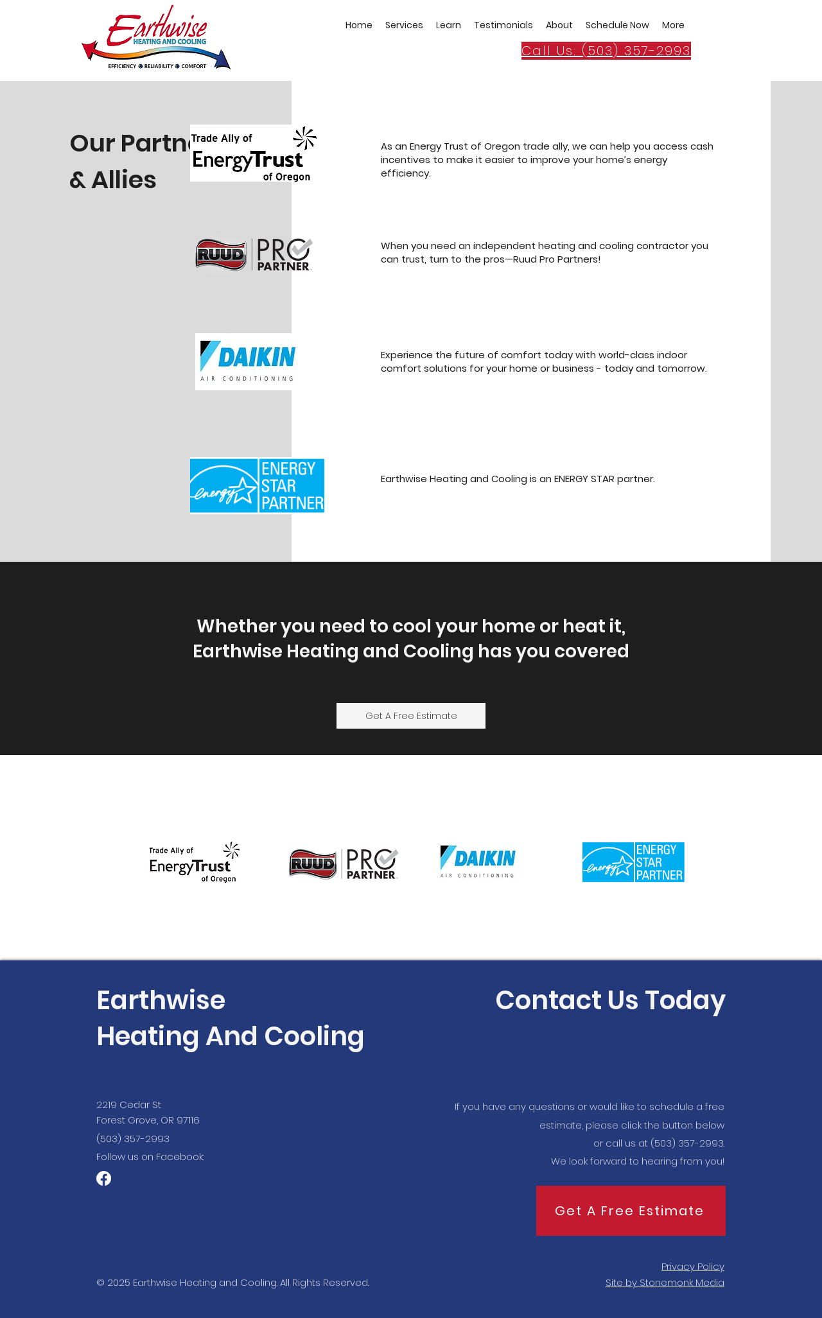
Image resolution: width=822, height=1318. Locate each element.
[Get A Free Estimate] (411, 716)
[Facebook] (103, 1178)
